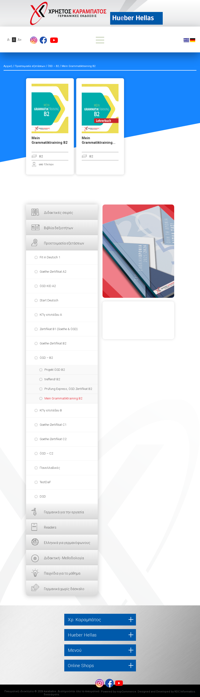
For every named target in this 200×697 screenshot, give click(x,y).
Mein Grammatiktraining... (98, 140)
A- (8, 40)
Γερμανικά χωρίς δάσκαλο (64, 589)
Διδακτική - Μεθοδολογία (64, 558)
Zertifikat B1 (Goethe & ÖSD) (59, 329)
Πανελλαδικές (50, 468)
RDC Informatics (184, 691)
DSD (43, 496)
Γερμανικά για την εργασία (64, 512)
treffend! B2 (52, 379)
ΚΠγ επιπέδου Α (51, 314)
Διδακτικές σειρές (58, 213)
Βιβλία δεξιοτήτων (58, 228)
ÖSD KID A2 (48, 286)
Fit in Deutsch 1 (50, 257)
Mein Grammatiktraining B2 (63, 398)
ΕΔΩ (138, 251)
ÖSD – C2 (46, 453)
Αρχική (8, 66)
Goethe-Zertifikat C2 (53, 439)
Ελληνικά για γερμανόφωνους (67, 543)
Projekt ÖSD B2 (54, 369)
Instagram (33, 40)
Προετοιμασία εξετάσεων (64, 243)
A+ (20, 40)
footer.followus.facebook (43, 40)
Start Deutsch (49, 300)
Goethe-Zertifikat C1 (53, 424)
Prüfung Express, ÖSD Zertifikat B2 (68, 389)
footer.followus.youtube (54, 40)
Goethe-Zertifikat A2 (53, 271)
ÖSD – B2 (46, 358)
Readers (50, 527)
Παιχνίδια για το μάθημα (62, 573)
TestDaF (45, 482)
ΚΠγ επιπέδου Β (51, 410)
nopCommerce (126, 691)
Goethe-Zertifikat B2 (53, 343)
